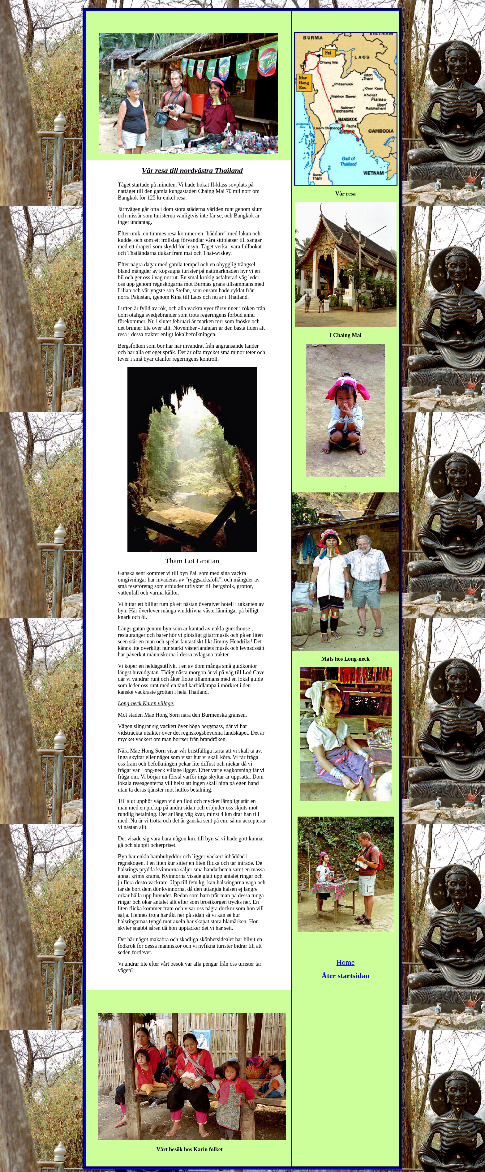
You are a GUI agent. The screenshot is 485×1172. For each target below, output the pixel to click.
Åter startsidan (346, 976)
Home (346, 962)
